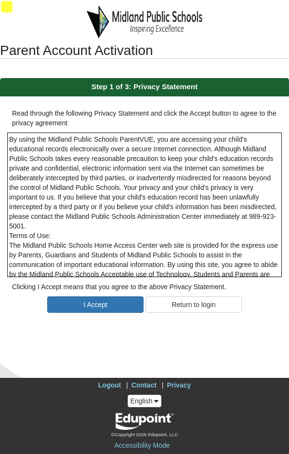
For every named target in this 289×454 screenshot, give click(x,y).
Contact (144, 385)
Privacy (179, 385)
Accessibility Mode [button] (142, 445)
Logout (109, 385)
